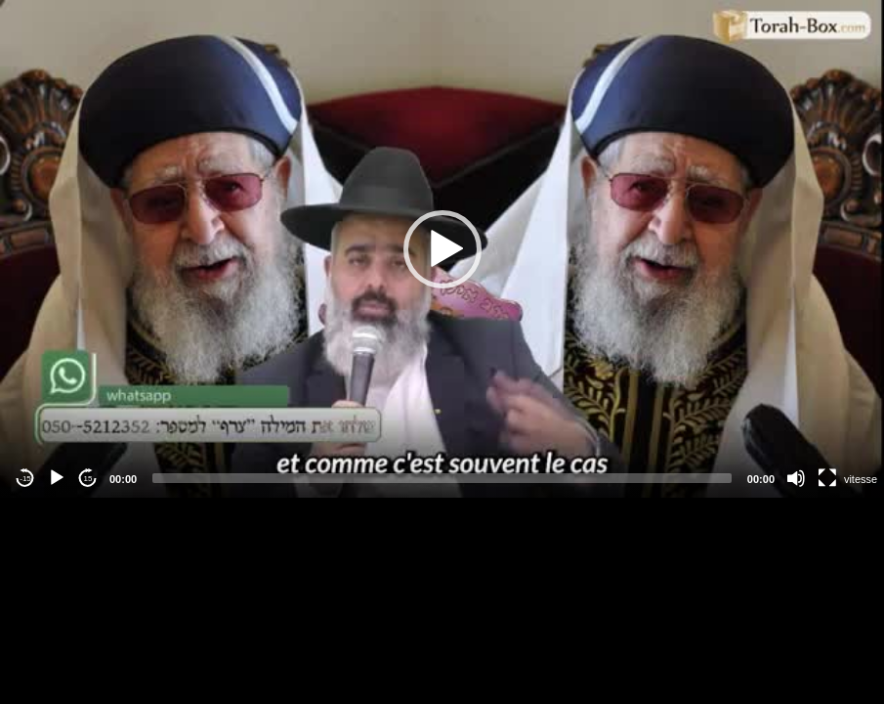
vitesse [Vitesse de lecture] (860, 479)
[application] (442, 249)
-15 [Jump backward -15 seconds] (25, 478)
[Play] (56, 478)
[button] (442, 249)
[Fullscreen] (827, 478)
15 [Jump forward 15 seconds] (88, 478)
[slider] (442, 478)
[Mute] (796, 478)
